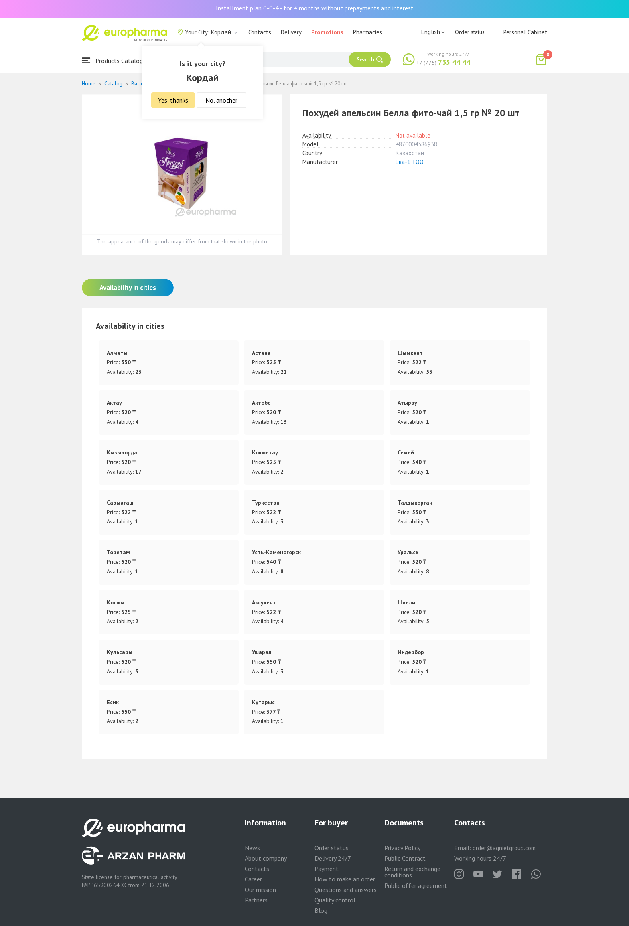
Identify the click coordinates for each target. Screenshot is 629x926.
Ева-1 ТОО (410, 162)
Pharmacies (367, 32)
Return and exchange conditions (412, 872)
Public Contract (405, 858)
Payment (326, 869)
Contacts (259, 32)
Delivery (291, 32)
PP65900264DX (106, 885)
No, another (221, 100)
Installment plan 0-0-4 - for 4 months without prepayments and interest (315, 8)
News (252, 848)
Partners (256, 900)
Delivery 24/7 (332, 858)
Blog (320, 910)
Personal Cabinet (525, 32)
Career (253, 879)
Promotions (327, 32)
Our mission (260, 889)
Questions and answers (345, 889)
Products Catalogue (115, 60)
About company (266, 858)
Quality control (334, 900)
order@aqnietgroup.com (504, 848)
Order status (470, 32)
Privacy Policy (402, 848)
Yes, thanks (173, 100)
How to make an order (344, 879)
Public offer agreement (415, 885)
